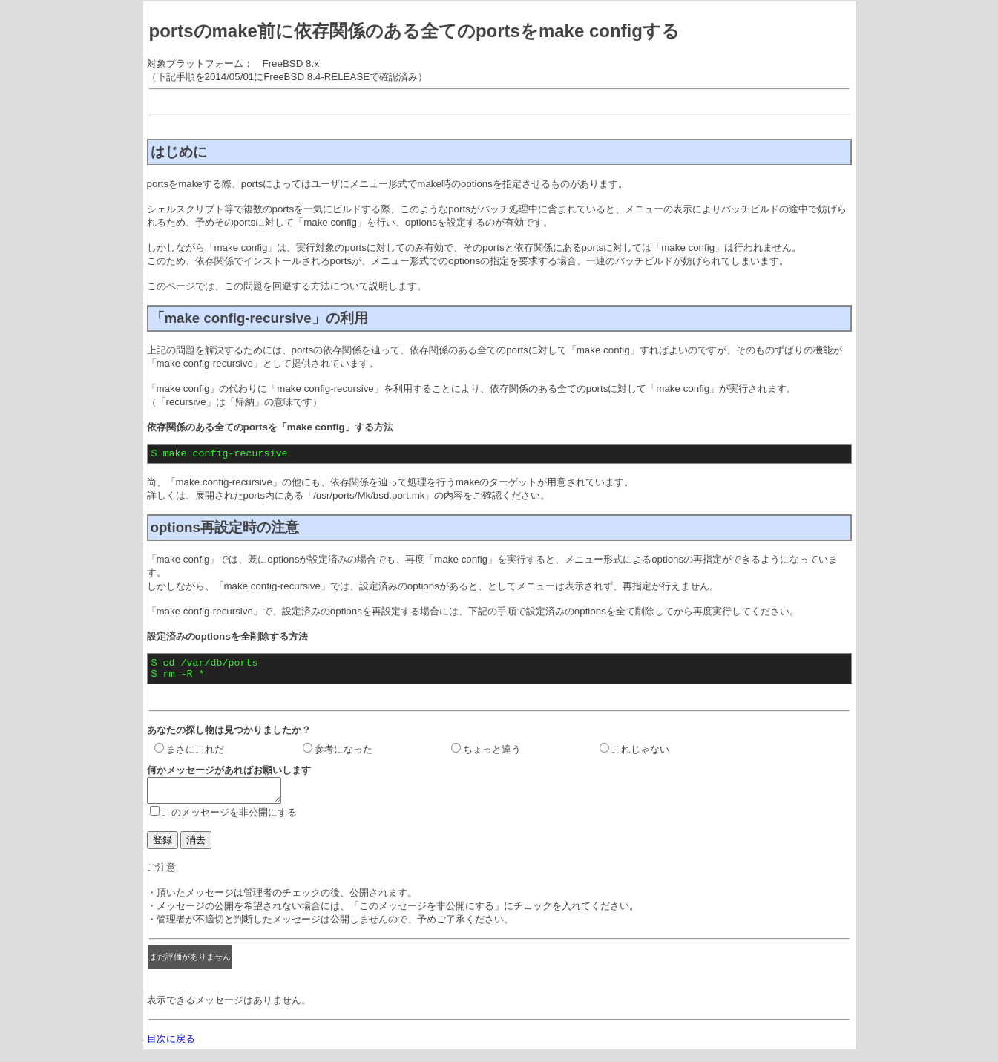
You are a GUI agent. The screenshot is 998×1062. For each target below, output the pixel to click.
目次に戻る (171, 1049)
